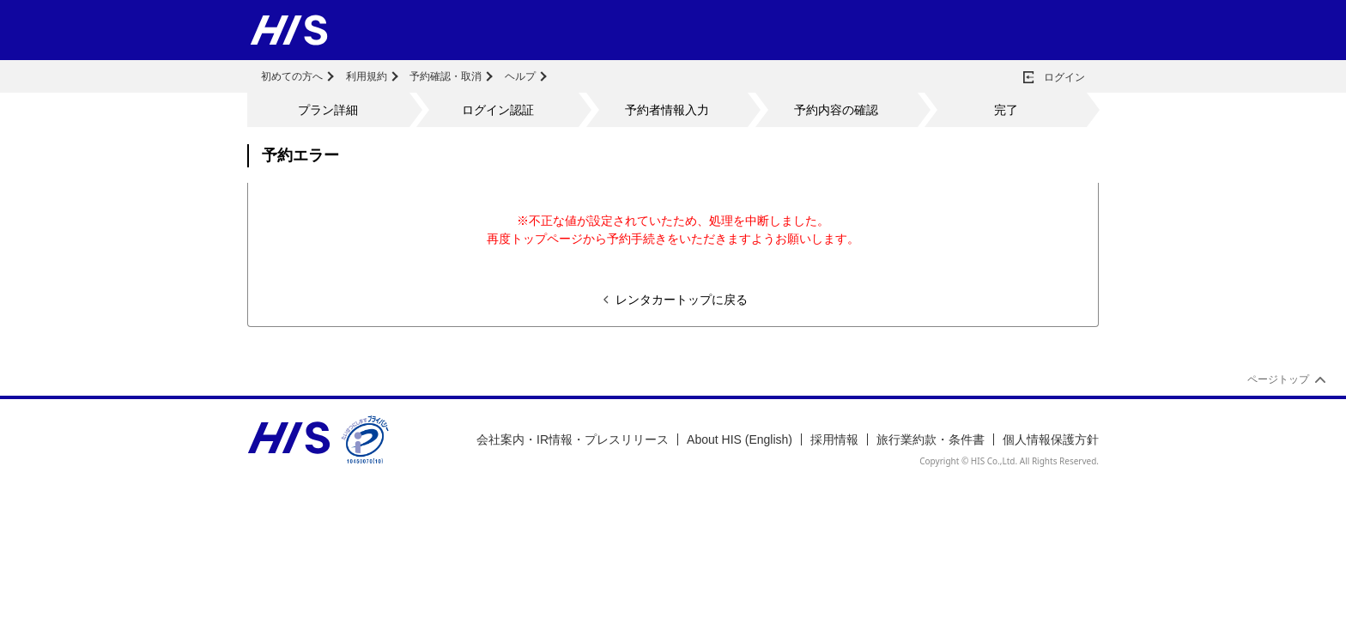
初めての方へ (292, 76)
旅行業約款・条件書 (930, 439)
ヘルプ (520, 76)
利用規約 (366, 76)
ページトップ (1278, 379)
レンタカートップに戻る (681, 299)
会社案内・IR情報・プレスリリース (572, 439)
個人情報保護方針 (1051, 439)
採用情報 (834, 439)
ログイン (1064, 77)
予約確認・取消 (445, 76)
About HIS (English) (739, 439)
